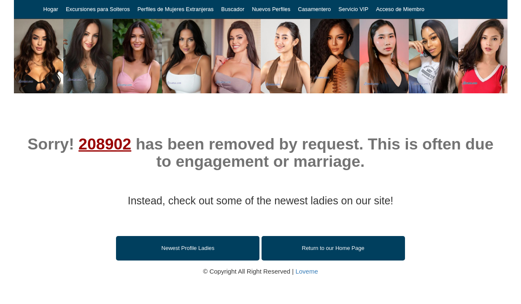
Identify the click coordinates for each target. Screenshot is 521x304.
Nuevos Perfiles (271, 9)
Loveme (306, 271)
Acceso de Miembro (400, 9)
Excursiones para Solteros (98, 9)
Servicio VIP (353, 9)
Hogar (50, 9)
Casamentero (314, 9)
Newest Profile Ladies (188, 248)
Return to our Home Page (333, 248)
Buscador (232, 9)
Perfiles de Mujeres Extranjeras (176, 9)
